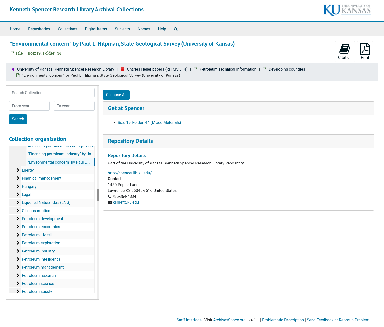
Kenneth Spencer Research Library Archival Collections (77, 9)
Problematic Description (283, 320)
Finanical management (41, 178)
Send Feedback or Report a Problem (338, 320)
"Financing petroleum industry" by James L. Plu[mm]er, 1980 (80, 154)
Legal (26, 194)
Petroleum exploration (41, 243)
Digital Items (96, 29)
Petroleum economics (41, 227)
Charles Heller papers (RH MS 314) (157, 69)
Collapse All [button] (116, 94)
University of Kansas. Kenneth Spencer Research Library (65, 69)
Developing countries (287, 69)
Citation (345, 51)
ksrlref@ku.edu (126, 202)
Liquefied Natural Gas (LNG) (46, 202)
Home (15, 29)
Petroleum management (43, 267)
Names (144, 29)
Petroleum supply (37, 291)
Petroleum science (38, 283)
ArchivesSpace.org (229, 320)
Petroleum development (42, 218)
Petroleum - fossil (37, 235)
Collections (67, 29)
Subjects (122, 29)
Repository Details (130, 141)
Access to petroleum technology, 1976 (61, 146)
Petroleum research (39, 275)
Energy (28, 170)
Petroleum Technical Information (228, 69)
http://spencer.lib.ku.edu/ (130, 173)
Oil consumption (36, 210)
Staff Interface (189, 320)
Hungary (29, 186)
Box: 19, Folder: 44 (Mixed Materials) (149, 122)
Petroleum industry (38, 251)
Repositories (39, 29)
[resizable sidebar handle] (98, 192)
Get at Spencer (126, 108)
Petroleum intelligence (41, 259)
